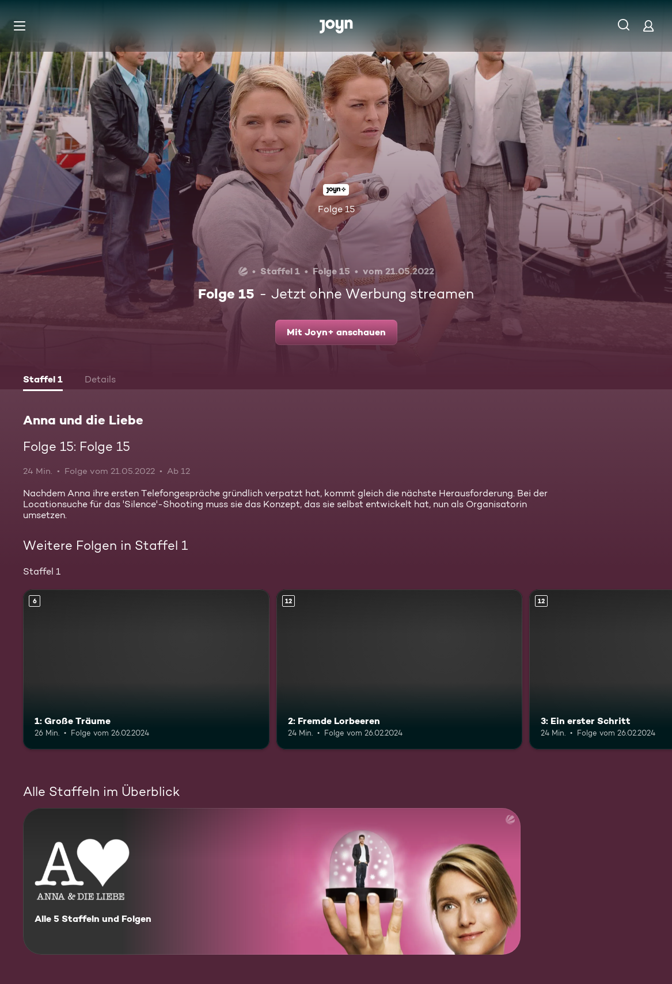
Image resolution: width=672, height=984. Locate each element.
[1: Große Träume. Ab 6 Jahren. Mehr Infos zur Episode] (146, 669)
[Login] (648, 26)
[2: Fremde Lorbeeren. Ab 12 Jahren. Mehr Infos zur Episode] (399, 669)
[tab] (43, 380)
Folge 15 (336, 209)
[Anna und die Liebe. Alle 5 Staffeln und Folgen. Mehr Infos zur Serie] (272, 881)
